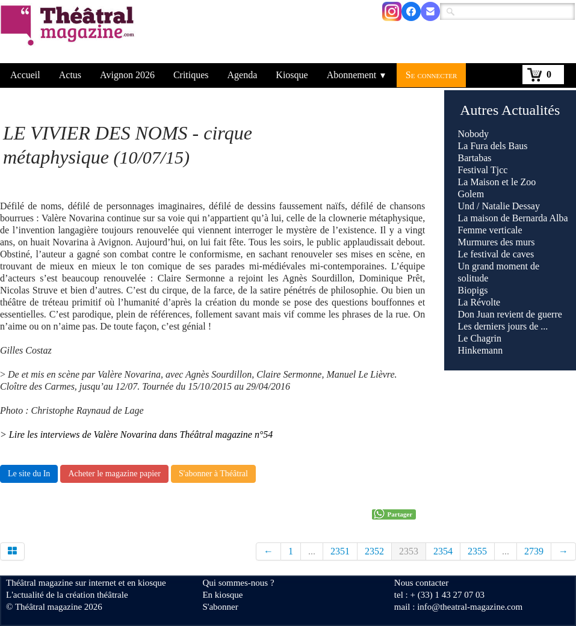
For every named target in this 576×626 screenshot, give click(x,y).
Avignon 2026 (127, 75)
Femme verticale (490, 230)
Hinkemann (480, 350)
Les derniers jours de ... (503, 326)
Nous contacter (421, 583)
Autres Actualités (510, 110)
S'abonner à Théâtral (213, 473)
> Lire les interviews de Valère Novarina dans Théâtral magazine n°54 (136, 434)
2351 (340, 551)
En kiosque (222, 595)
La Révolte (479, 302)
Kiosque (292, 75)
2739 (533, 551)
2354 (443, 551)
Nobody (473, 134)
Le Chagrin (479, 338)
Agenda (243, 75)
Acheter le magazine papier (114, 473)
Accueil (25, 75)
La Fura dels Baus (493, 146)
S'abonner (220, 607)
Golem (471, 194)
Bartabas (475, 158)
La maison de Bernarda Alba (513, 218)
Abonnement (357, 75)
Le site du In (29, 473)
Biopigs (473, 290)
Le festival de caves (496, 254)
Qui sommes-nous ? (238, 583)
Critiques (191, 75)
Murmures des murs (496, 242)
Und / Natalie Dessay (499, 206)
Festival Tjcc (483, 170)
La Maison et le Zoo (497, 182)
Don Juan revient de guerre (510, 314)
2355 (477, 551)
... (311, 551)
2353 (408, 551)
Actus (70, 75)
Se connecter (431, 75)
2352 (374, 551)
